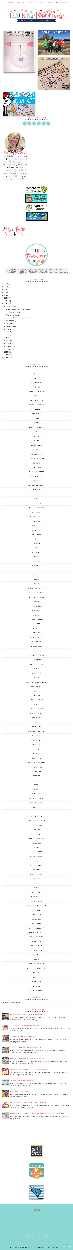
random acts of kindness (36, 821)
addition (36, 373)
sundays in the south (36, 906)
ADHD (36, 378)
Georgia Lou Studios (60, 1247)
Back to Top (67, 1246)
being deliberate (36, 405)
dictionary (36, 512)
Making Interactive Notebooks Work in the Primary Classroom (37, 1113)
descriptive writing (36, 508)
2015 (6, 304)
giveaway (36, 615)
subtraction (36, 901)
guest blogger (36, 619)
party (36, 785)
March (8, 343)
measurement (36, 686)
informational (36, 646)
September (10, 326)
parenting (36, 771)
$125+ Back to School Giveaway (23, 1036)
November (10, 321)
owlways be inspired (36, 762)
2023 (6, 284)
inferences (36, 642)
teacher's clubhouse (36, 928)
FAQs (36, 539)
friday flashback (36, 593)
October (9, 324)
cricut (36, 499)
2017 (6, 298)
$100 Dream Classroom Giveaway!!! (24, 1025)
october (36, 749)
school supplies (36, 865)
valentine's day (36, 950)
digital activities (36, 517)
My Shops (49, 2)
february (36, 548)
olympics (36, 753)
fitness (36, 557)
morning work (36, 713)
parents (36, 776)
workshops (36, 982)
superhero (36, 919)
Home (11, 2)
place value (36, 807)
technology (36, 941)
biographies (36, 409)
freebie (36, 579)
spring (36, 883)
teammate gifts (36, 937)
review (36, 847)
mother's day (36, 718)
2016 (6, 301)
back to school (36, 400)
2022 (6, 287)
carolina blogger (36, 458)
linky (36, 669)
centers (36, 463)
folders (36, 561)
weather (36, 959)
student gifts (36, 892)
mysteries (36, 736)
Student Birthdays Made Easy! (23, 1080)
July (7, 332)
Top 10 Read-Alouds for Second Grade (26, 1047)
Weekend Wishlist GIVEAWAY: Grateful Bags (28, 1102)
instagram (36, 651)
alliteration (36, 382)
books (36, 441)
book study (37, 436)
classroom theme (36, 476)
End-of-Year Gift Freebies (20, 1091)
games (36, 601)
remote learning (36, 838)
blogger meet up (36, 427)
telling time (36, 946)
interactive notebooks (36, 655)
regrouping (37, 834)
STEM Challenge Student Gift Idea (19, 94)
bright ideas (36, 445)
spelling (36, 879)
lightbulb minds (36, 664)
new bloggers (37, 740)
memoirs (36, 695)
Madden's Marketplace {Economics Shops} (27, 1058)
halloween (36, 624)
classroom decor (36, 472)
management (36, 673)
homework (36, 633)
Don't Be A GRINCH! (54, 32)
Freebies (60, 2)
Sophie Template (37, 1247)
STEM (36, 888)
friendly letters (36, 597)
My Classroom (35, 2)
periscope (36, 794)
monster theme (36, 709)
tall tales (36, 923)
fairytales (36, 534)
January (9, 349)
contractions (37, 490)
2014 (6, 352)
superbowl (36, 914)
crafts (36, 494)
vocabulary (37, 955)
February (9, 346)
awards (36, 396)
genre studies (36, 606)
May (8, 338)
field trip (36, 552)
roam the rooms (36, 852)
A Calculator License (54, 58)
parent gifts (36, 767)
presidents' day (36, 816)
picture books (36, 803)
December (10, 306)
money (36, 704)
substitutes (36, 897)
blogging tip (36, 432)
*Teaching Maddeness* (21, 1247)
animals (36, 387)
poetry (36, 812)
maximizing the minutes (36, 682)
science (36, 870)
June (8, 335)
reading (36, 829)
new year (36, 745)
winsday (36, 973)
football (36, 575)
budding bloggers (36, 454)
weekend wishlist (36, 964)
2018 (6, 295)
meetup (36, 691)
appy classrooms (36, 391)
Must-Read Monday (36, 731)
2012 (6, 358)
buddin (36, 449)
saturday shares (36, 856)
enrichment (36, 530)
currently (36, 503)
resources (36, 843)
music (36, 722)
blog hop (36, 418)
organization (36, 758)
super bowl (36, 910)
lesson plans (36, 660)
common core (36, 481)
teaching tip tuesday (36, 932)
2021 (6, 289)
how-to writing (36, 637)
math (36, 677)
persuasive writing (36, 798)
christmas (36, 467)
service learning (36, 874)
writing (36, 986)
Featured (36, 543)
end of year (36, 525)
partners (36, 780)
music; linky (36, 727)
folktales (36, 566)
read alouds (36, 825)
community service (36, 485)
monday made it (36, 700)
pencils (36, 789)
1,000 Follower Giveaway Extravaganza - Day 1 (29, 1069)
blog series (36, 423)
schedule (36, 861)
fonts (36, 570)
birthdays (36, 414)
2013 (6, 355)
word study (36, 977)
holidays (36, 628)
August (9, 329)
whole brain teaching (36, 968)
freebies (36, 584)
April (8, 341)
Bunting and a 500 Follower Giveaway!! (26, 1014)
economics (36, 521)
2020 (6, 292)
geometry (36, 610)
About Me (21, 2)
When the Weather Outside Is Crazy (19, 33)
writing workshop (36, 990)
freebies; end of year (36, 588)
